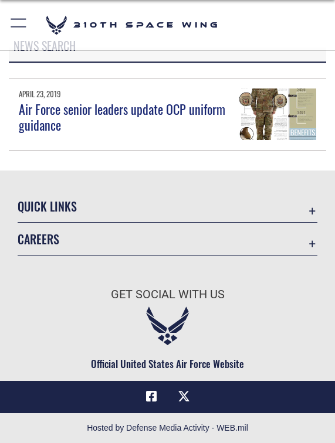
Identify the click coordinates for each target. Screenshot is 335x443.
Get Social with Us (168, 294)
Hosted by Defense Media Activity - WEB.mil (167, 427)
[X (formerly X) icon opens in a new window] (183, 396)
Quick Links (47, 206)
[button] (19, 25)
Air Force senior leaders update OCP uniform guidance (122, 117)
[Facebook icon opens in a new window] (151, 396)
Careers (38, 239)
